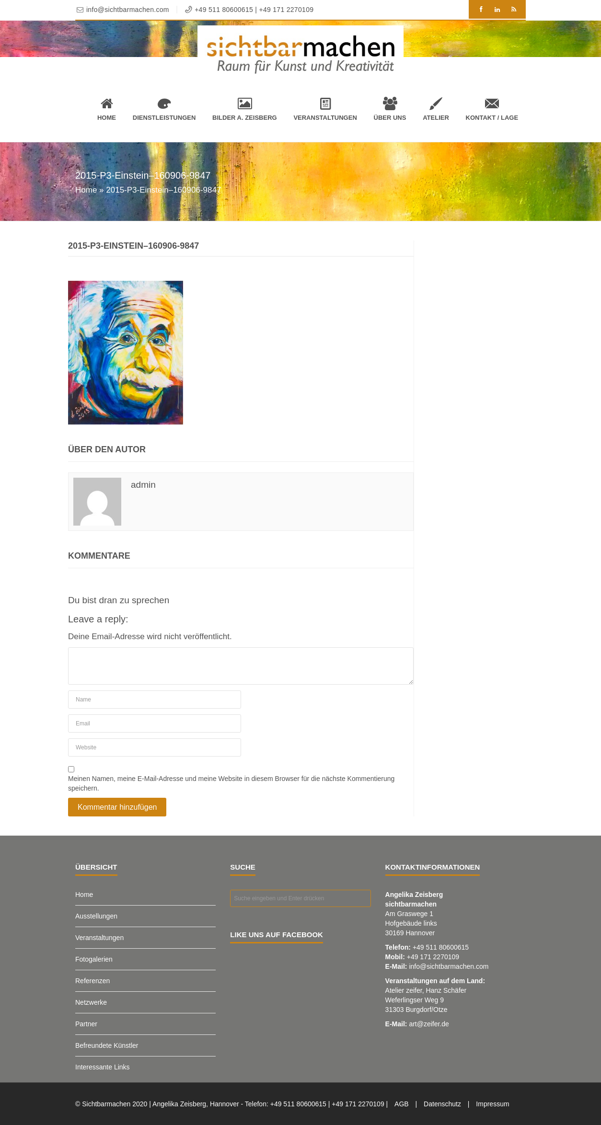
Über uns (390, 109)
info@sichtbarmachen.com (448, 966)
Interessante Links (102, 1067)
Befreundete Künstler (107, 1045)
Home (106, 109)
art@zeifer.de (429, 1024)
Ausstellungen (96, 916)
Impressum (492, 1104)
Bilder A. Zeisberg (244, 109)
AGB (401, 1104)
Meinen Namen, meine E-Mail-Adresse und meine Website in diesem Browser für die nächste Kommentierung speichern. (231, 783)
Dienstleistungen (164, 109)
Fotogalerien (94, 959)
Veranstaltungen (325, 109)
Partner (86, 1024)
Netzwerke (91, 1002)
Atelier (436, 109)
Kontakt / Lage (492, 109)
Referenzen (92, 981)
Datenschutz (442, 1104)
